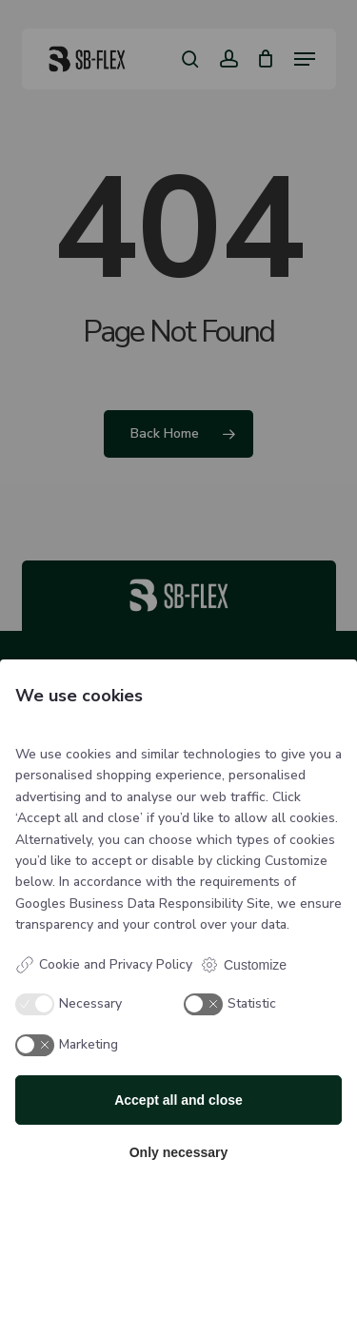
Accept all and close (178, 1100)
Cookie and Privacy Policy (103, 964)
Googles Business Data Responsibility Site (142, 903)
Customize (243, 964)
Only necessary (178, 1152)
